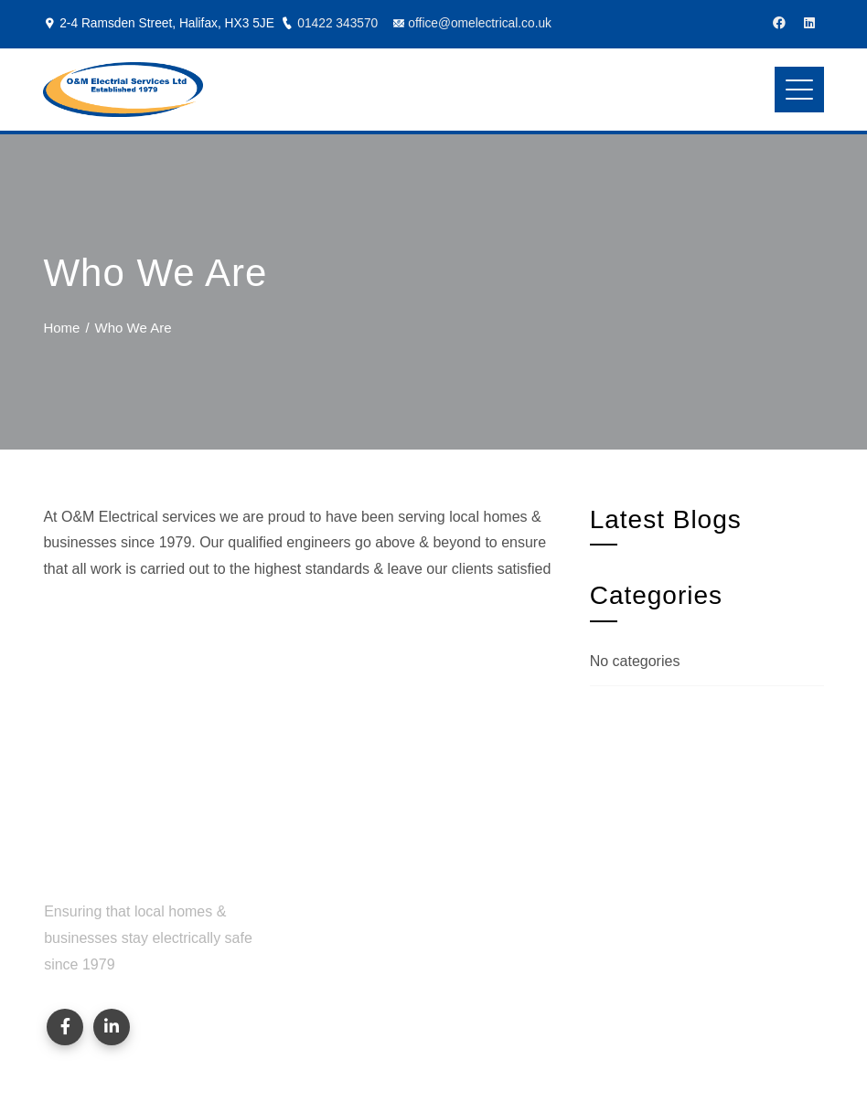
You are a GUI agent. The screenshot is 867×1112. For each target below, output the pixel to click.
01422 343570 (337, 23)
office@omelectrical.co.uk (479, 23)
